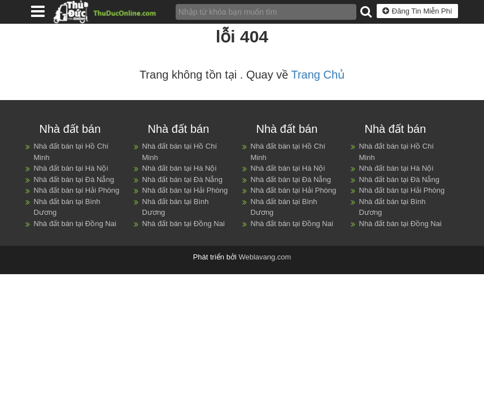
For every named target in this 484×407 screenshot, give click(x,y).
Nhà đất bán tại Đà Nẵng (74, 179)
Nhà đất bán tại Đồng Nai (75, 223)
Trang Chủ (318, 74)
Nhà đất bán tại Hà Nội (71, 168)
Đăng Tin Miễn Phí (417, 11)
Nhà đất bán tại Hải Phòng (77, 190)
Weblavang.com (264, 257)
